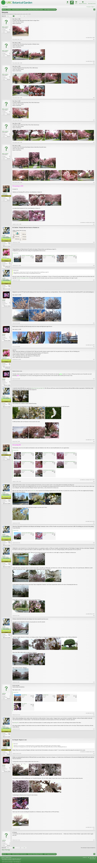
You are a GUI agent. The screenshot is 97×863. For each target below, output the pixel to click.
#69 (93, 616)
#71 (93, 715)
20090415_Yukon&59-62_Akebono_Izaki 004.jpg (51, 255)
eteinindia (4, 257)
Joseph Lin (4, 193)
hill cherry (34, 491)
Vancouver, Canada (7, 306)
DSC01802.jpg (24, 695)
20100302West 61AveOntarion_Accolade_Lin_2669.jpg (74, 453)
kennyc (4, 300)
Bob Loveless (23, 14)
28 (9, 302)
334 (9, 197)
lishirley (4, 694)
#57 (93, 224)
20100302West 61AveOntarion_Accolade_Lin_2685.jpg (74, 462)
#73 (93, 754)
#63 (93, 368)
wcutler (4, 235)
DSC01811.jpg (45, 695)
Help (88, 858)
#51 (93, 39)
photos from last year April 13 (37, 388)
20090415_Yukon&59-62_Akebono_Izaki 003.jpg (30, 255)
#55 (93, 142)
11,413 (9, 242)
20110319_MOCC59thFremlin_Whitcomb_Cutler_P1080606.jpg (54, 533)
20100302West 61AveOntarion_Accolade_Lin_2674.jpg (31, 462)
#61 (93, 323)
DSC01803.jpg (67, 695)
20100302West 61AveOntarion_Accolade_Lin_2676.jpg (52, 462)
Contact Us (85, 858)
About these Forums (92, 3)
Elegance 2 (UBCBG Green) (6, 858)
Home (90, 858)
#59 (93, 267)
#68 (93, 545)
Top (93, 858)
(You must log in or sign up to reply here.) (88, 848)
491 (9, 262)
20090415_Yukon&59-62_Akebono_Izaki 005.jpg (73, 255)
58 (9, 29)
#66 (93, 482)
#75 (93, 846)
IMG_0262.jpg (24, 704)
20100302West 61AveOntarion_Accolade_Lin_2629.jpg (52, 453)
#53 (93, 97)
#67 (93, 523)
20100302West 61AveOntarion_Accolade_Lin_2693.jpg (52, 470)
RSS (95, 858)
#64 (93, 385)
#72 (93, 737)
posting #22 (16, 723)
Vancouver (8, 55)
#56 (93, 182)
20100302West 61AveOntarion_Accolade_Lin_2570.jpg (31, 453)
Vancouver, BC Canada (6, 246)
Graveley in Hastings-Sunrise (22, 278)
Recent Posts (4, 6)
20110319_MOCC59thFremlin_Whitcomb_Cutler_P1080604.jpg (33, 533)
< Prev (8, 16)
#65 (93, 442)
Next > (25, 16)
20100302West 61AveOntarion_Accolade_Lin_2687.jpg (31, 470)
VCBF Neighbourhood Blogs (12, 14)
